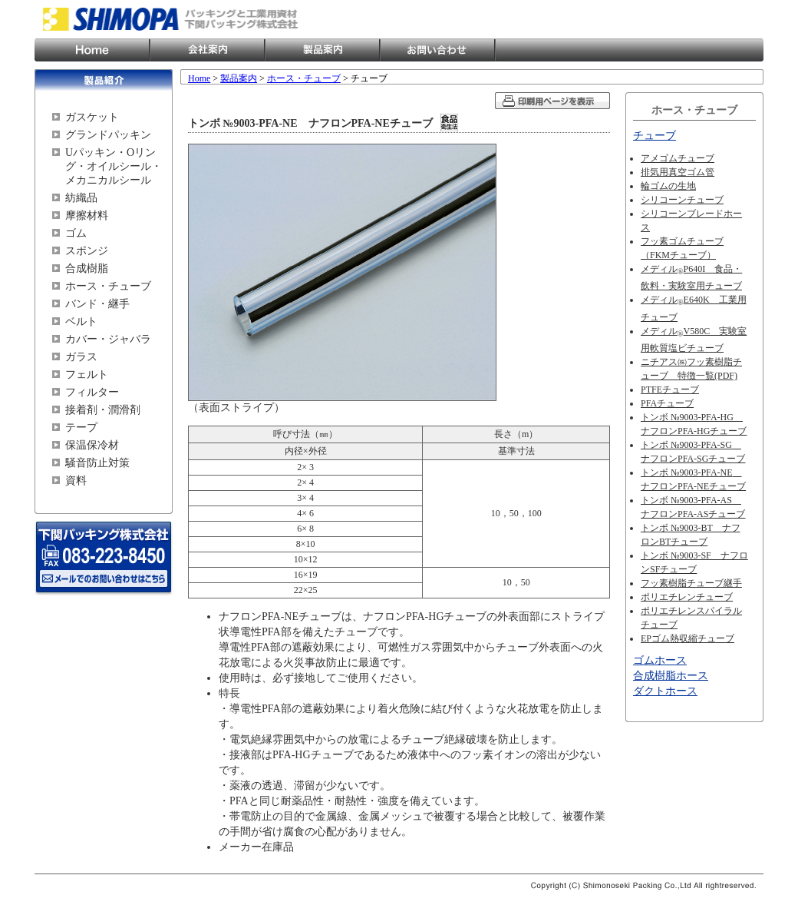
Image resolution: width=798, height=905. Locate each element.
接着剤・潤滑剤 (102, 410)
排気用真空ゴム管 (677, 172)
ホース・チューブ (108, 286)
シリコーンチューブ (682, 199)
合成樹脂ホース (670, 675)
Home (92, 49)
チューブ (654, 135)
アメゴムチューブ (677, 158)
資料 (76, 480)
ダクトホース (665, 691)
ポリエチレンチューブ (687, 597)
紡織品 (81, 198)
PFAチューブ (667, 403)
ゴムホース (660, 660)
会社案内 (207, 49)
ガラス (81, 357)
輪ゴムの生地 (668, 186)
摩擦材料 (86, 215)
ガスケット (92, 117)
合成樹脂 (86, 268)
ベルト (81, 321)
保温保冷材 (92, 445)
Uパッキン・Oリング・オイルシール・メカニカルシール (113, 166)
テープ (81, 427)
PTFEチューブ (670, 389)
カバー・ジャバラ (108, 339)
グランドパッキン (108, 135)
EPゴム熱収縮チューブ (687, 638)
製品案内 (322, 49)
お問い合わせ (437, 49)
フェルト (86, 374)
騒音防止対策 (97, 463)
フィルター (92, 392)
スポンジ (86, 251)
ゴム (76, 233)
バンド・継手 (97, 304)
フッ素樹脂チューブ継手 (691, 583)
